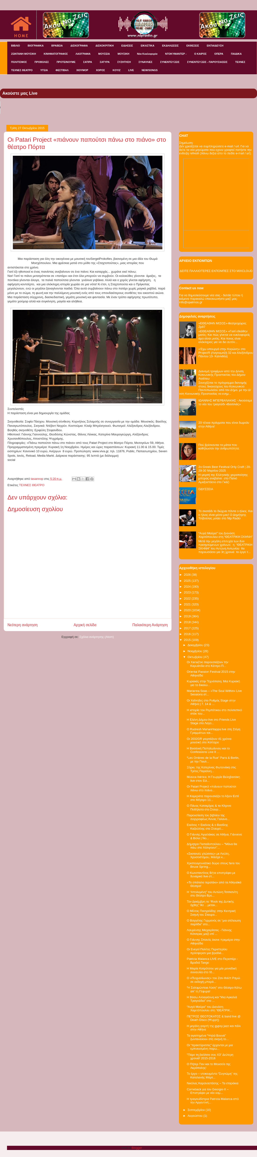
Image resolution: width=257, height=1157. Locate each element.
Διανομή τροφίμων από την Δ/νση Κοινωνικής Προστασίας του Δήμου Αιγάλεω (221, 374)
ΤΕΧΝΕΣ (240, 62)
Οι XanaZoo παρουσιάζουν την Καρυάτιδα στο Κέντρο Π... (207, 664)
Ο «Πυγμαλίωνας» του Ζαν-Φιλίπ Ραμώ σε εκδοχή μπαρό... (213, 979)
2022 (188, 598)
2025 (188, 580)
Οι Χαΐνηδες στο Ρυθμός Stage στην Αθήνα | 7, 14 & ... (211, 702)
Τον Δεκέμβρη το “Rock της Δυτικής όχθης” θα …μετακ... (210, 903)
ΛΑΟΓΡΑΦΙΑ (82, 53)
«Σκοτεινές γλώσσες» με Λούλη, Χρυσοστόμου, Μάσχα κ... (208, 855)
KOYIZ (117, 70)
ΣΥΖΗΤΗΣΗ (124, 62)
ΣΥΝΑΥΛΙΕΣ (146, 62)
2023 (188, 592)
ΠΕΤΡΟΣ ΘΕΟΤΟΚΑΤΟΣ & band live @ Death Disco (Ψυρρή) (213, 1018)
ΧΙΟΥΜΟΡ (82, 70)
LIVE (131, 70)
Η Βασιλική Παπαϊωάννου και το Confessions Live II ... (208, 750)
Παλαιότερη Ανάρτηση (150, 625)
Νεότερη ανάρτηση (22, 625)
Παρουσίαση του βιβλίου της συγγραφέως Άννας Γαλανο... (208, 817)
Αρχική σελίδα (85, 625)
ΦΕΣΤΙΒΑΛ (62, 70)
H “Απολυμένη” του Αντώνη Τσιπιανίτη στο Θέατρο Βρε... (212, 893)
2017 (188, 628)
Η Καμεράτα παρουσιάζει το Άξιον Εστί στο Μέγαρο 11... (213, 798)
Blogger (137, 1148)
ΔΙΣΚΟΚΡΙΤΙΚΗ (105, 45)
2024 (188, 586)
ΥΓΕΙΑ (44, 70)
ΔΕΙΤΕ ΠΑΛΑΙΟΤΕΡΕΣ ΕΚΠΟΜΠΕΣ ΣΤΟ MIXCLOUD (216, 271)
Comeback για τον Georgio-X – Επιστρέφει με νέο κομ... (207, 1091)
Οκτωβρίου (195, 657)
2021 (188, 604)
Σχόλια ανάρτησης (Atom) (96, 637)
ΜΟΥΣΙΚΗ (123, 53)
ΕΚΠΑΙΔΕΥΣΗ (215, 45)
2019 (188, 616)
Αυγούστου (195, 1115)
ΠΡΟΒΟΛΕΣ (42, 62)
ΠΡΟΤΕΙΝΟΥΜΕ (66, 62)
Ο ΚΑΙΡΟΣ (200, 53)
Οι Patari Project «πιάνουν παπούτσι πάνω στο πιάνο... (211, 788)
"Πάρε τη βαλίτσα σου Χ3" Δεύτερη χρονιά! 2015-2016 (210, 1056)
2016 (188, 634)
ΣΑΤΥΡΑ (105, 62)
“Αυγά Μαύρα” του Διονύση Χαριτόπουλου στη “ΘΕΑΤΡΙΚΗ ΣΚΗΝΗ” (225, 535)
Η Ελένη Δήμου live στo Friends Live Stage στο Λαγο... (211, 721)
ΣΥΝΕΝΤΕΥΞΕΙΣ (169, 62)
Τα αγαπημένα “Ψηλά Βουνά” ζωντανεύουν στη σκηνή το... (207, 1037)
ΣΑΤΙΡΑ (87, 62)
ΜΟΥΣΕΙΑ (104, 53)
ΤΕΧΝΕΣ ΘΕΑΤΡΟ (22, 70)
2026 (188, 574)
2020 (188, 610)
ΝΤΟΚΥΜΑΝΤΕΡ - (175, 53)
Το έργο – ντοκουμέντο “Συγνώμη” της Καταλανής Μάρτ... (212, 1075)
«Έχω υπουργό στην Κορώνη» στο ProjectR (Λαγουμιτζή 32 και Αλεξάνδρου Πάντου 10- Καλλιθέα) (225, 352)
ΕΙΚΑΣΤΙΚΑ (147, 45)
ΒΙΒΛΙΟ (15, 45)
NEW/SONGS (149, 70)
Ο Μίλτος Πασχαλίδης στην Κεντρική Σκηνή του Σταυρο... (211, 912)
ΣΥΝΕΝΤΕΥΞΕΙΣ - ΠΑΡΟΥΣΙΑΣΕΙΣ (207, 62)
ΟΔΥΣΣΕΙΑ (205, 489)
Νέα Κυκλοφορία (147, 53)
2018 (188, 622)
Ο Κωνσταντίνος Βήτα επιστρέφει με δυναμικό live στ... (211, 874)
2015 (188, 640)
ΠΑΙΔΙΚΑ (236, 53)
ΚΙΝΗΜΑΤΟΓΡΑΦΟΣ (56, 53)
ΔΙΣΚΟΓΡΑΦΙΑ (79, 45)
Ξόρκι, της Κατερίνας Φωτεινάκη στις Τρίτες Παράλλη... (211, 769)
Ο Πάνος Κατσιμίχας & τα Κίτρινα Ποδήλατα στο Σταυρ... (209, 807)
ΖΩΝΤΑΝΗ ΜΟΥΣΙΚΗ (23, 53)
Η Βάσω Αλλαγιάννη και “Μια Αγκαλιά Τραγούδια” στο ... (212, 999)
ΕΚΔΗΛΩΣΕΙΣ (170, 45)
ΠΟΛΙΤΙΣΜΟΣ (19, 62)
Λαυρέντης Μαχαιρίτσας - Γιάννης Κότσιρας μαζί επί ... (209, 932)
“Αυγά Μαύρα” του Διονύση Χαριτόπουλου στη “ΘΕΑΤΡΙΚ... (209, 1008)
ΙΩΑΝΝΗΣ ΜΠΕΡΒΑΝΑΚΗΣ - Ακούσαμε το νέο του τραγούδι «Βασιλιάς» (225, 402)
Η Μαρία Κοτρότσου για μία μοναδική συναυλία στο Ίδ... (211, 970)
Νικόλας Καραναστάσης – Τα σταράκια (212, 1083)
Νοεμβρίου (195, 651)
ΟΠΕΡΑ (218, 53)
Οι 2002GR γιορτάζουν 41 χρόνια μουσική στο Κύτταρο (209, 740)
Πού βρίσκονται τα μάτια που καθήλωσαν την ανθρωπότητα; (218, 446)
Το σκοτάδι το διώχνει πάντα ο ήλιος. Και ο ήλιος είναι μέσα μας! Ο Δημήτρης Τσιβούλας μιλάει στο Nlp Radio (225, 514)
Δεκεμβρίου (196, 645)
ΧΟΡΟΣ (100, 70)
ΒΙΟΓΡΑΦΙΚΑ (35, 45)
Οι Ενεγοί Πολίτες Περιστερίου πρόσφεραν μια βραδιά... (207, 951)
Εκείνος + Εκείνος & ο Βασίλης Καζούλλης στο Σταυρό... (207, 826)
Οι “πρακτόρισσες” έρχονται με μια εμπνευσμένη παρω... (210, 1047)
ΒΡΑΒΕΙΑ (57, 45)
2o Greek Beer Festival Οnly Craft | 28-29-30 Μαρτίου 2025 (224, 468)
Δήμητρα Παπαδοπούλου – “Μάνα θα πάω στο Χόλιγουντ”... (212, 846)
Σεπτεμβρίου (197, 1110)
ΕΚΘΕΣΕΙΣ (192, 45)
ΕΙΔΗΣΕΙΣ (127, 45)
